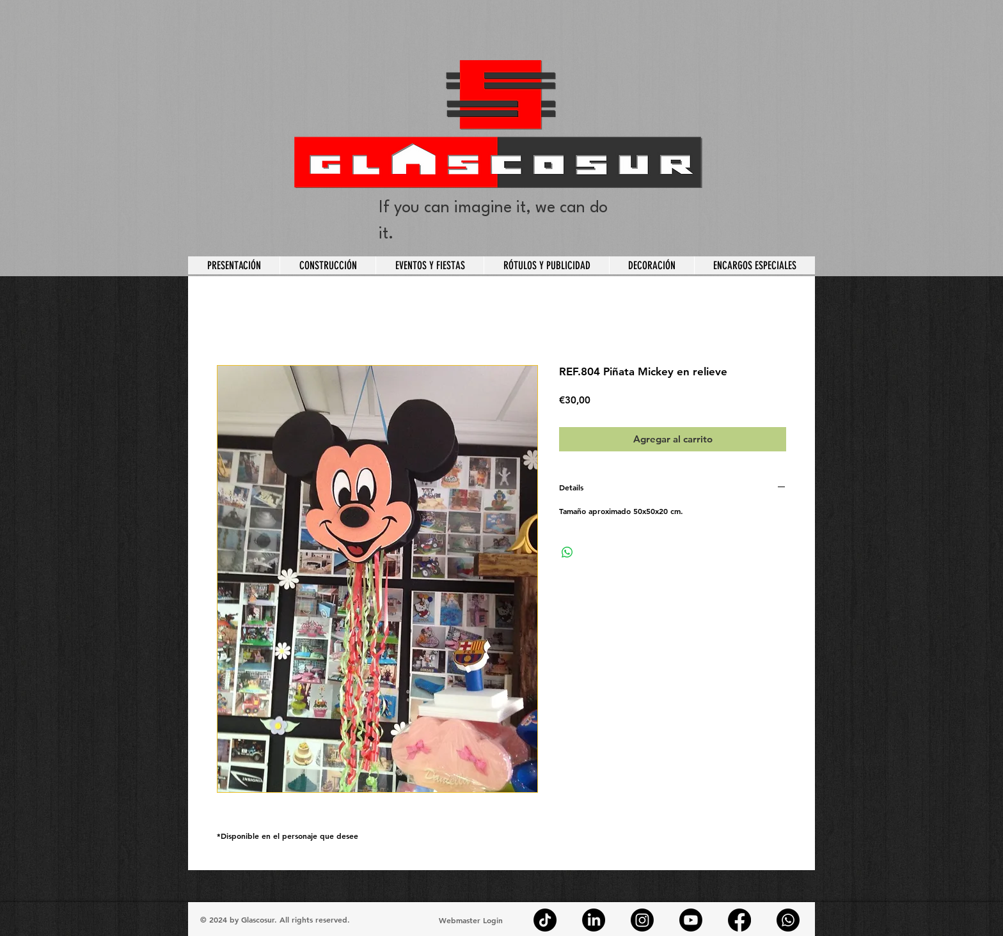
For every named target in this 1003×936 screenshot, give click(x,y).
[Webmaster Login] (470, 920)
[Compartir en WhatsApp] (567, 552)
